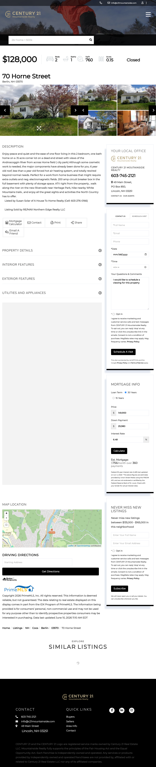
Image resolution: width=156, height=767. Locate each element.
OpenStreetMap (83, 546)
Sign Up (134, 4)
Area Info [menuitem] (79, 722)
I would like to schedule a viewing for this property (130, 296)
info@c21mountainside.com (100, 3)
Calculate (119, 453)
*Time (114, 264)
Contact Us (116, 196)
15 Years (118, 401)
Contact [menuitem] (79, 728)
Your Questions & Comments (126, 277)
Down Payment (119, 423)
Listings (17, 619)
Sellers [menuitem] (77, 717)
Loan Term (116, 395)
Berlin (44, 619)
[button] (90, 40)
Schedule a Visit (139, 217)
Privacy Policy (133, 345)
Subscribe (119, 591)
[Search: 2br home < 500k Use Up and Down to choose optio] (48, 40)
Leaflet (70, 546)
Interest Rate (118, 436)
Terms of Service (137, 366)
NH (27, 619)
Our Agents (128, 196)
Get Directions (87, 562)
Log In (126, 4)
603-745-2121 (74, 3)
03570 (55, 619)
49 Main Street (32, 725)
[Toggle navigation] (146, 19)
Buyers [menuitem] (78, 711)
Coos (35, 619)
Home (6, 619)
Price (113, 409)
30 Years (130, 395)
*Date (114, 252)
